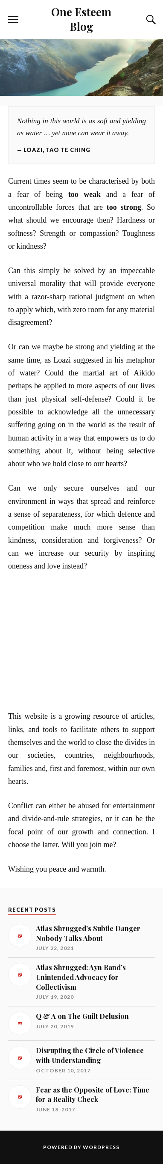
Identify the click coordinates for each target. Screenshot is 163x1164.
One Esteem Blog (81, 18)
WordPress (101, 1147)
